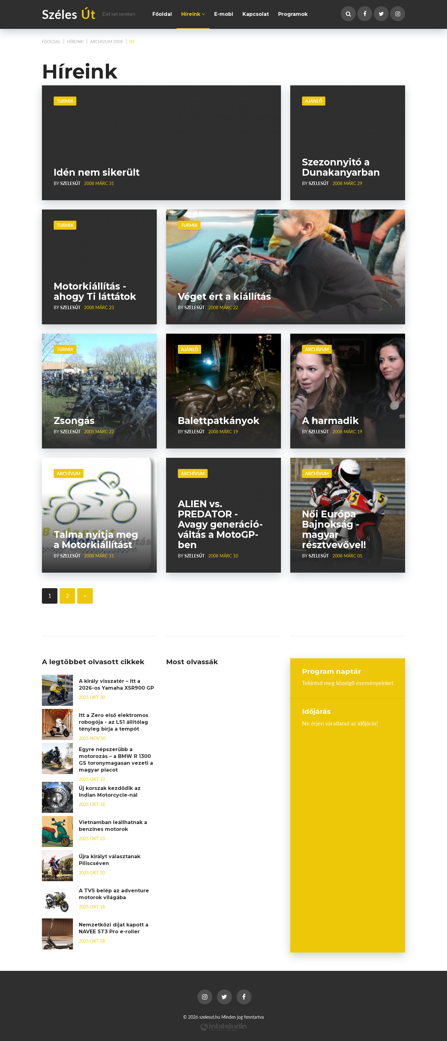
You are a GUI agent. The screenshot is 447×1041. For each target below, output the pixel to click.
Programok (293, 14)
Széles (88, 14)
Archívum (317, 349)
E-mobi (223, 14)
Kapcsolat (255, 14)
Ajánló (313, 101)
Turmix (65, 101)
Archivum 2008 (106, 41)
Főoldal (162, 14)
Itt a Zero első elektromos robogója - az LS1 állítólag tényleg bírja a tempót (113, 722)
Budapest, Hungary (347, 749)
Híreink (193, 14)
